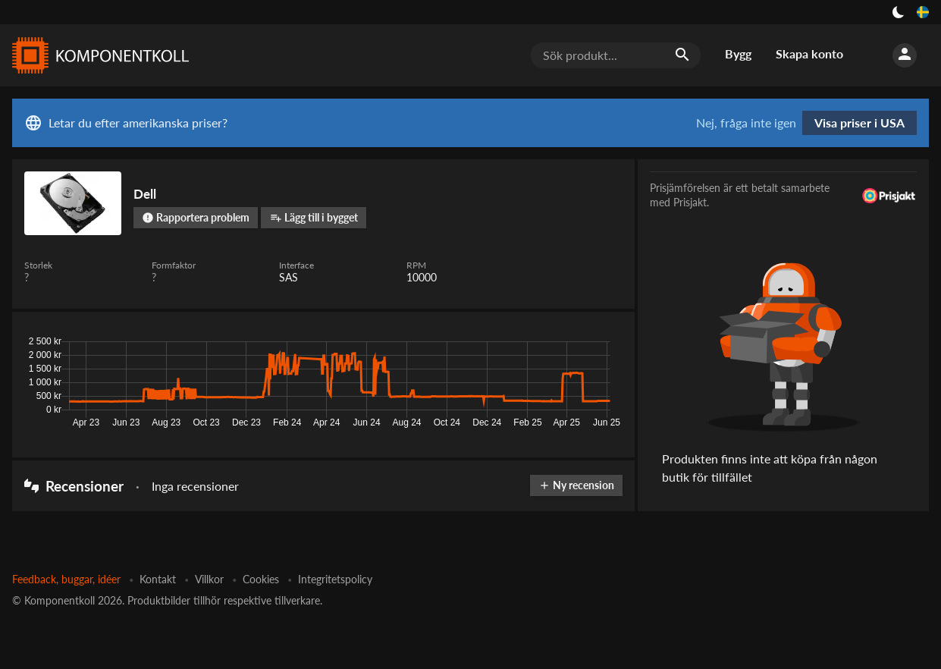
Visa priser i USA (859, 122)
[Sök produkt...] (616, 55)
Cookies (261, 579)
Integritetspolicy (335, 579)
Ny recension (576, 485)
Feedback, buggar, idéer (66, 579)
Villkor (209, 579)
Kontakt (158, 579)
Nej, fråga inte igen (746, 123)
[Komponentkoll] (97, 55)
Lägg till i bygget (314, 217)
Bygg (738, 53)
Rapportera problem (195, 217)
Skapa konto (809, 53)
